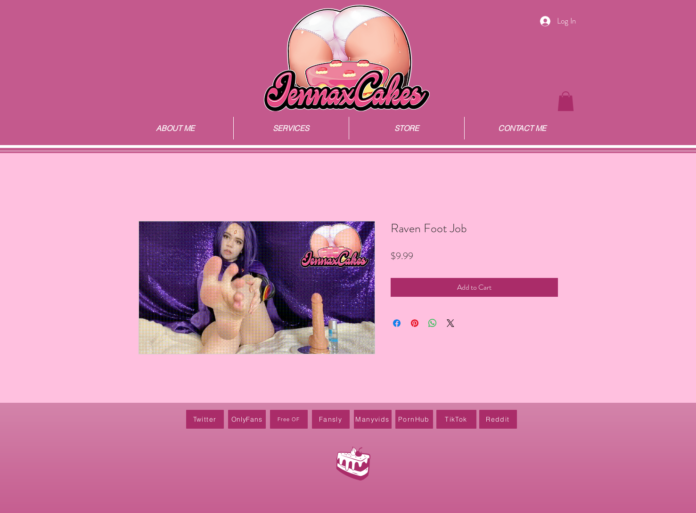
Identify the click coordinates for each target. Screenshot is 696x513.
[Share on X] (450, 323)
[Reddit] (498, 419)
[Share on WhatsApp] (432, 323)
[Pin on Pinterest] (414, 323)
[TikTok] (456, 419)
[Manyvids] (373, 419)
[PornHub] (414, 419)
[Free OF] (289, 419)
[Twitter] (205, 419)
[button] (565, 101)
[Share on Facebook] (396, 323)
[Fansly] (331, 419)
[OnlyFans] (247, 419)
